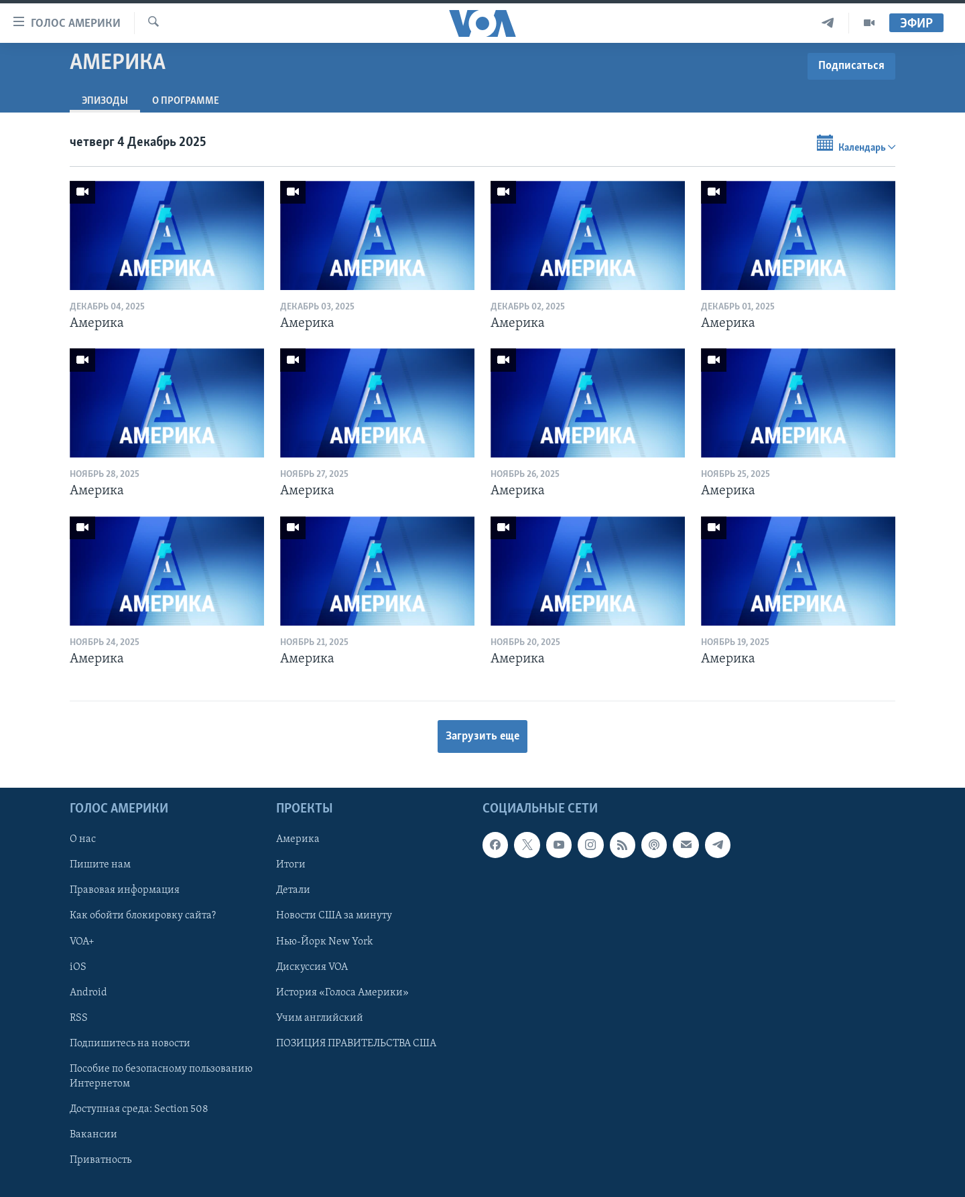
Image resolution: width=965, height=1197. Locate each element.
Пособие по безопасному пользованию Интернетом (161, 1076)
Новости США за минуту (334, 916)
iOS (78, 967)
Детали (293, 891)
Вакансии (93, 1134)
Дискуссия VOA (312, 967)
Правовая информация (125, 891)
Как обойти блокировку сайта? (143, 916)
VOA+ (82, 941)
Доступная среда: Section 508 (139, 1109)
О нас (83, 840)
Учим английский (319, 1018)
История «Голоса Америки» (342, 992)
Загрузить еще (482, 736)
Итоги (291, 865)
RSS (79, 1018)
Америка (298, 840)
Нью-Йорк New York (324, 941)
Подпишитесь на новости (130, 1043)
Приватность (100, 1160)
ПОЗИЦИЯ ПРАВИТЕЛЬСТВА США (356, 1043)
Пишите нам (100, 865)
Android (88, 992)
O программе (185, 101)
